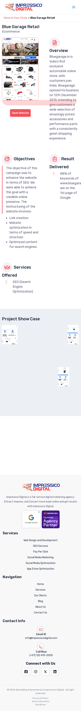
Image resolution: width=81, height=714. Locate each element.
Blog (40, 569)
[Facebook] (26, 640)
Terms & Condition (41, 670)
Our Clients (40, 564)
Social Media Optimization (40, 531)
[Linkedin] (55, 640)
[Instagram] (35, 640)
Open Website (20, 112)
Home (7, 17)
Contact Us (40, 581)
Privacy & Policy (40, 667)
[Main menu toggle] (73, 7)
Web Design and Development (41, 508)
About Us (40, 575)
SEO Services (40, 514)
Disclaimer (40, 673)
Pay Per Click (40, 520)
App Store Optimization (40, 537)
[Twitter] (45, 640)
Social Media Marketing (40, 525)
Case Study (20, 17)
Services (40, 558)
